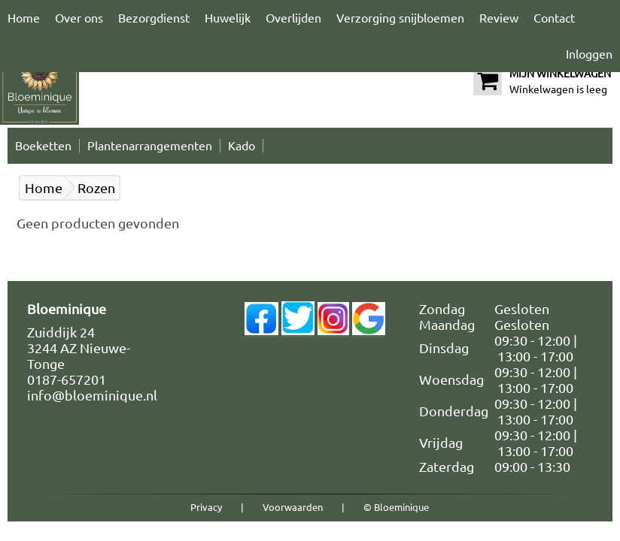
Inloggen (589, 54)
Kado (241, 146)
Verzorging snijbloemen (400, 18)
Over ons (79, 18)
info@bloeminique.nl (92, 395)
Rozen (96, 187)
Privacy (206, 507)
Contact (554, 18)
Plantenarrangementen (149, 146)
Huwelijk (228, 18)
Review (498, 18)
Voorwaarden (293, 507)
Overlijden (293, 18)
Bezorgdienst (154, 18)
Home (24, 18)
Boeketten (43, 146)
